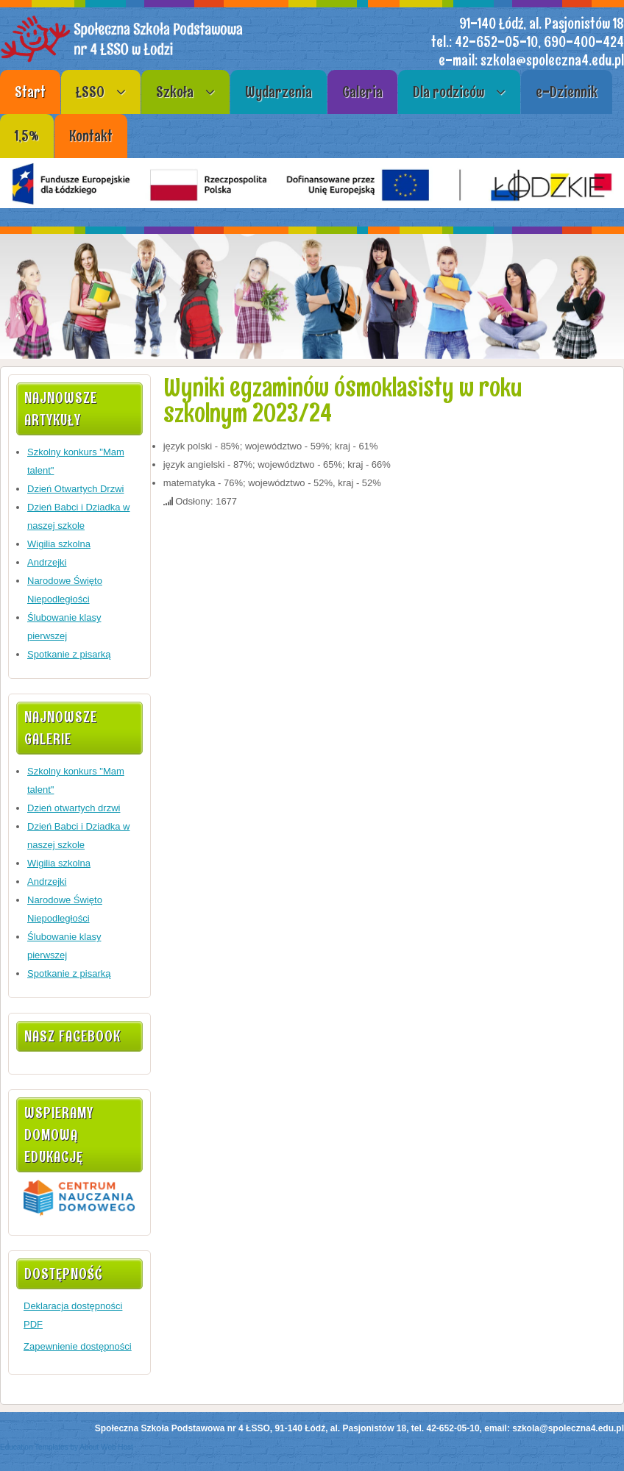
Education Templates (34, 1447)
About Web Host (106, 1447)
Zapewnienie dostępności (78, 1346)
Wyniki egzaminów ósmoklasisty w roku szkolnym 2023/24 (342, 400)
